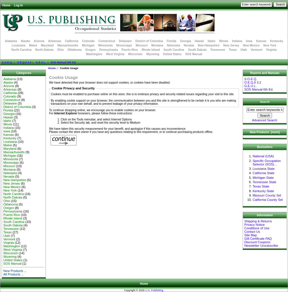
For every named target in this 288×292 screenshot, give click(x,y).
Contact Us (252, 231)
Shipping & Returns (258, 221)
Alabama (11, 41)
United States (172, 54)
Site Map (250, 235)
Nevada (189, 45)
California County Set (268, 199)
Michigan (88, 45)
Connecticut (106, 41)
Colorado (88, 41)
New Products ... (15, 271)
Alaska (25, 41)
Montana (157, 45)
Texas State (261, 186)
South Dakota (197, 49)
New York (269, 45)
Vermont (256, 49)
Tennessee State (264, 182)
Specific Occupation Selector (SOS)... (267, 162)
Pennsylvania (108, 49)
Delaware (125, 41)
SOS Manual (193, 54)
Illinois (223, 41)
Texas (233, 49)
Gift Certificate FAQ (258, 238)
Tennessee (217, 49)
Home (6, 5)
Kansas (261, 41)
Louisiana (18, 45)
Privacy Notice (254, 224)
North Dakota (44, 49)
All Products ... (13, 274)
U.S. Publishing (154, 290)
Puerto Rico (130, 49)
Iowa (249, 41)
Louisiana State (264, 168)
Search (265, 101)
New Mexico (251, 45)
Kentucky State (263, 191)
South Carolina (173, 49)
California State (263, 173)
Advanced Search (264, 120)
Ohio (60, 49)
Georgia (185, 41)
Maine (33, 45)
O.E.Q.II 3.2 (24, 62)
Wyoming (152, 54)
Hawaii (199, 41)
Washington (94, 54)
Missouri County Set (267, 195)
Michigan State (263, 177)
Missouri (141, 45)
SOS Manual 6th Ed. (64, 62)
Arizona (39, 41)
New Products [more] (265, 132)
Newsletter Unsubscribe (261, 245)
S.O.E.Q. (7, 62)
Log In (18, 5)
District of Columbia (149, 41)
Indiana (237, 41)
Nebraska (173, 45)
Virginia (271, 49)
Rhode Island (151, 49)
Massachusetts (67, 45)
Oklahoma (75, 49)
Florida (171, 41)
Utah (244, 49)
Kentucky (276, 41)
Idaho (211, 41)
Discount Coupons (257, 242)
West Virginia (115, 54)
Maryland (47, 45)
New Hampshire (208, 45)
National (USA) (263, 156)
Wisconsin (135, 54)
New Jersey (231, 45)
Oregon (90, 49)
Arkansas (54, 41)
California (71, 41)
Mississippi (124, 45)
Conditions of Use (256, 228)
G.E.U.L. (40, 62)
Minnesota (105, 45)
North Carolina (21, 49)
